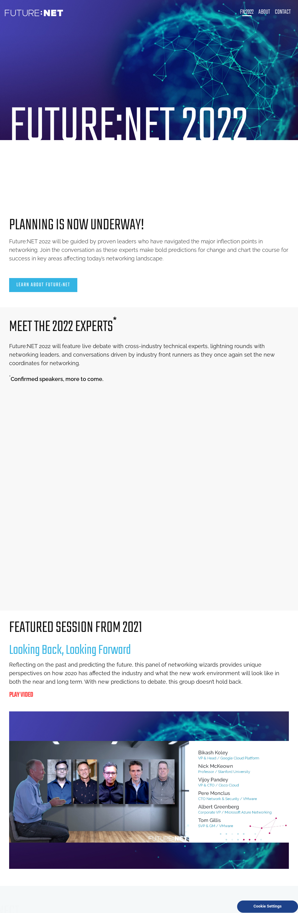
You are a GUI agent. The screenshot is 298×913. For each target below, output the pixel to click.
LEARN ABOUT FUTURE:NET (43, 285)
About (264, 12)
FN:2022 (247, 12)
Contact (283, 12)
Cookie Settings (268, 906)
